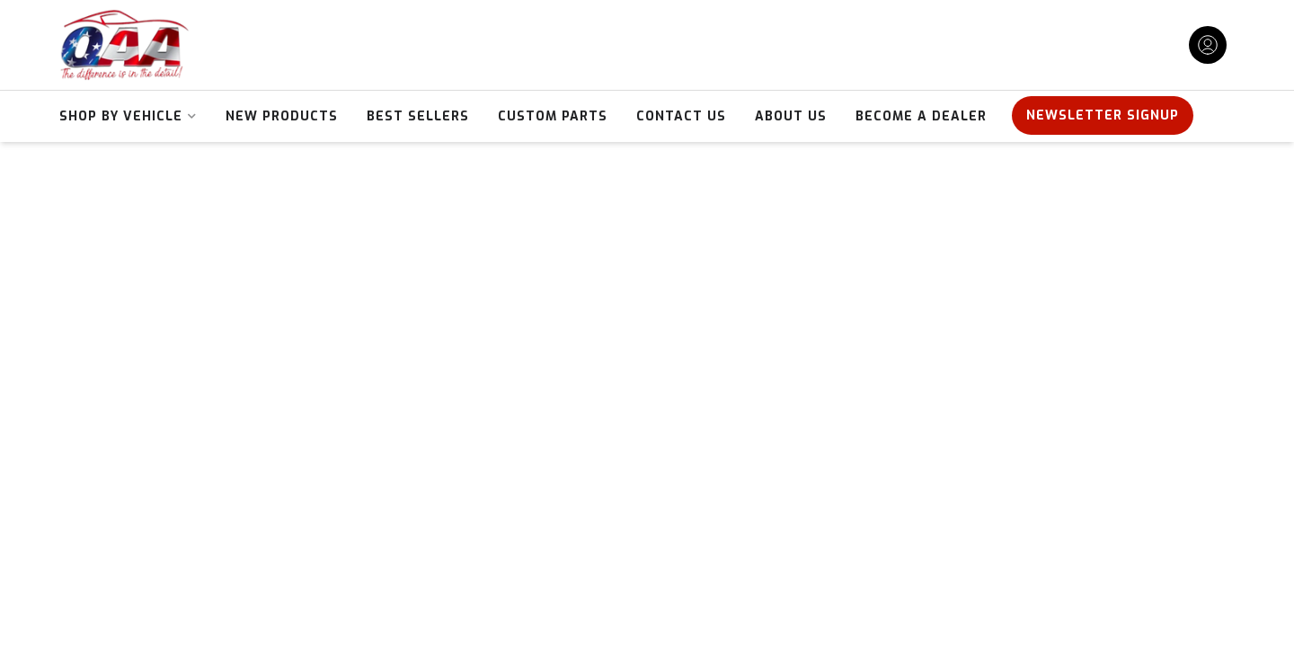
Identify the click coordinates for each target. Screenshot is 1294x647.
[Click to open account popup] (1208, 45)
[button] (128, 116)
